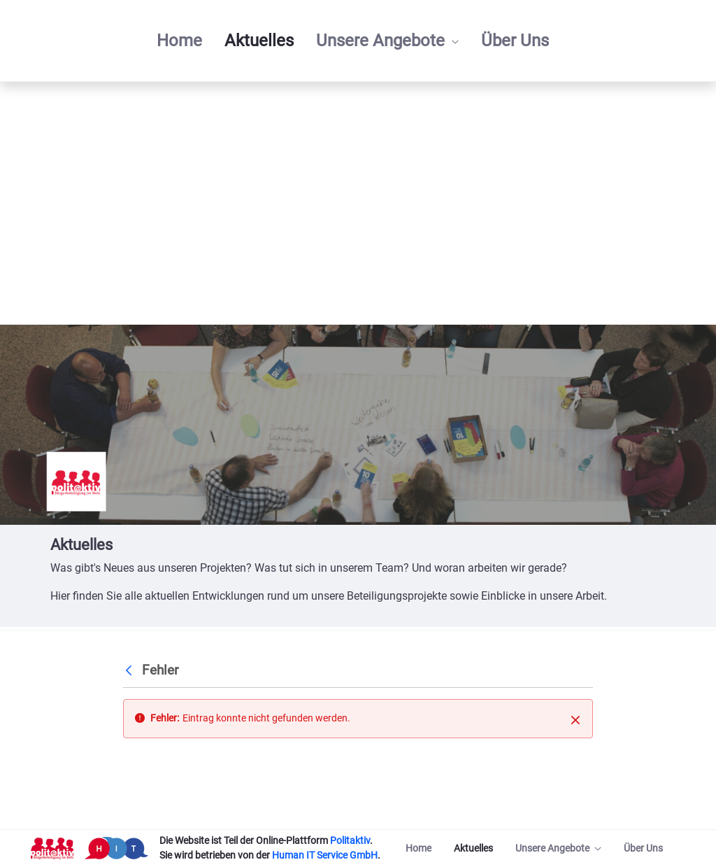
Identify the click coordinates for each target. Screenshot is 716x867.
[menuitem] (179, 40)
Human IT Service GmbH (325, 855)
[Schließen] (575, 719)
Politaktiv (350, 840)
